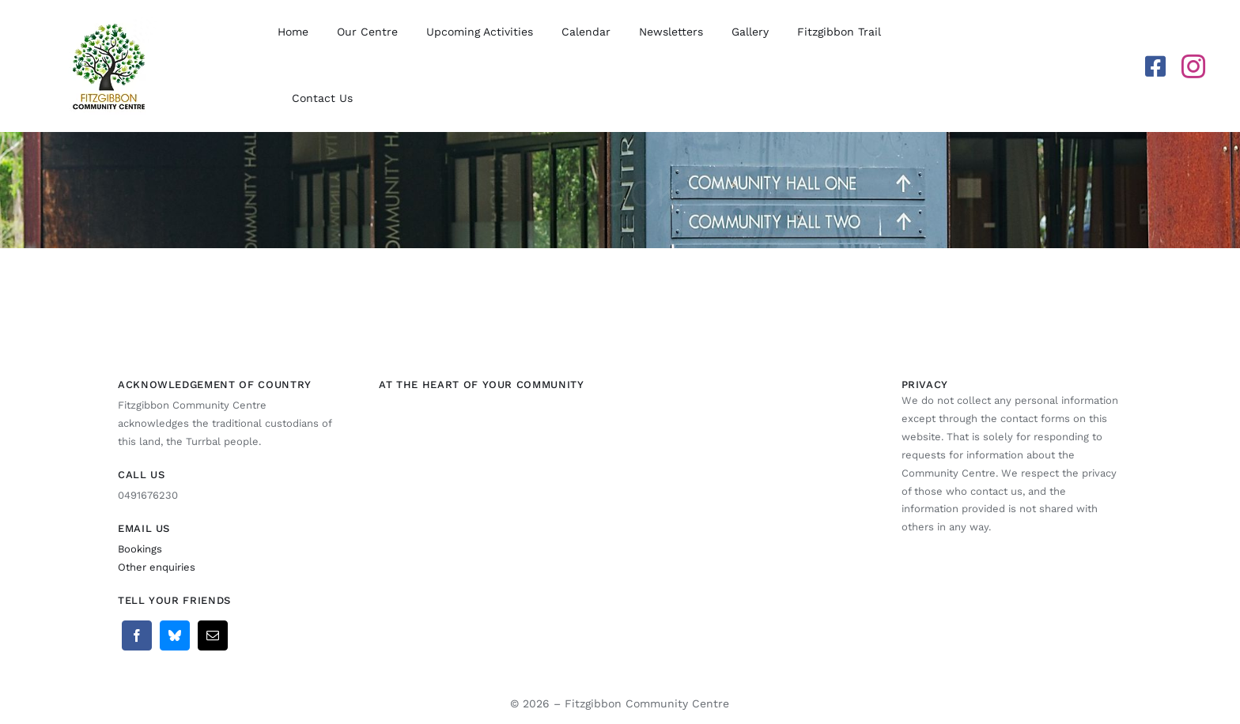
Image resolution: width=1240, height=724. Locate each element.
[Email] (213, 635)
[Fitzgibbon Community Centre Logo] (109, 23)
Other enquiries (156, 567)
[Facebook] (137, 635)
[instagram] (1193, 66)
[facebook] (1155, 66)
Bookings (140, 549)
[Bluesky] (175, 635)
